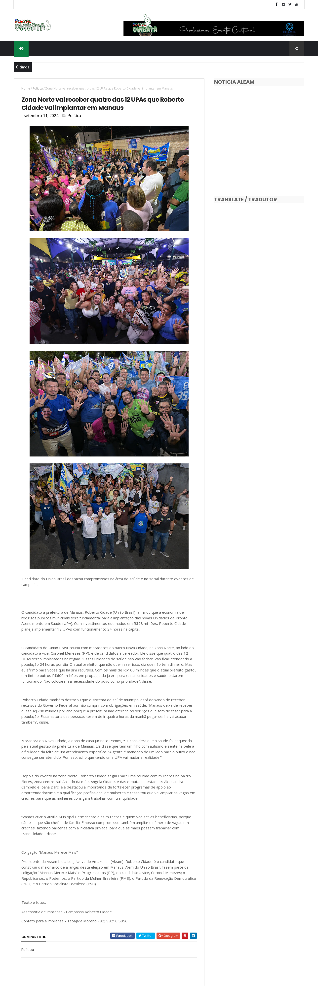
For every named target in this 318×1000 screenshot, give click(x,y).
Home (25, 88)
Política (38, 88)
